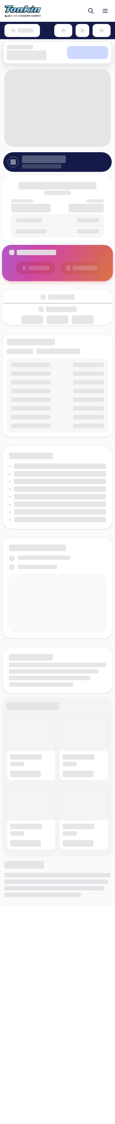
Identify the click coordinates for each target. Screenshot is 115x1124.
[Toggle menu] (105, 10)
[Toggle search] (90, 10)
